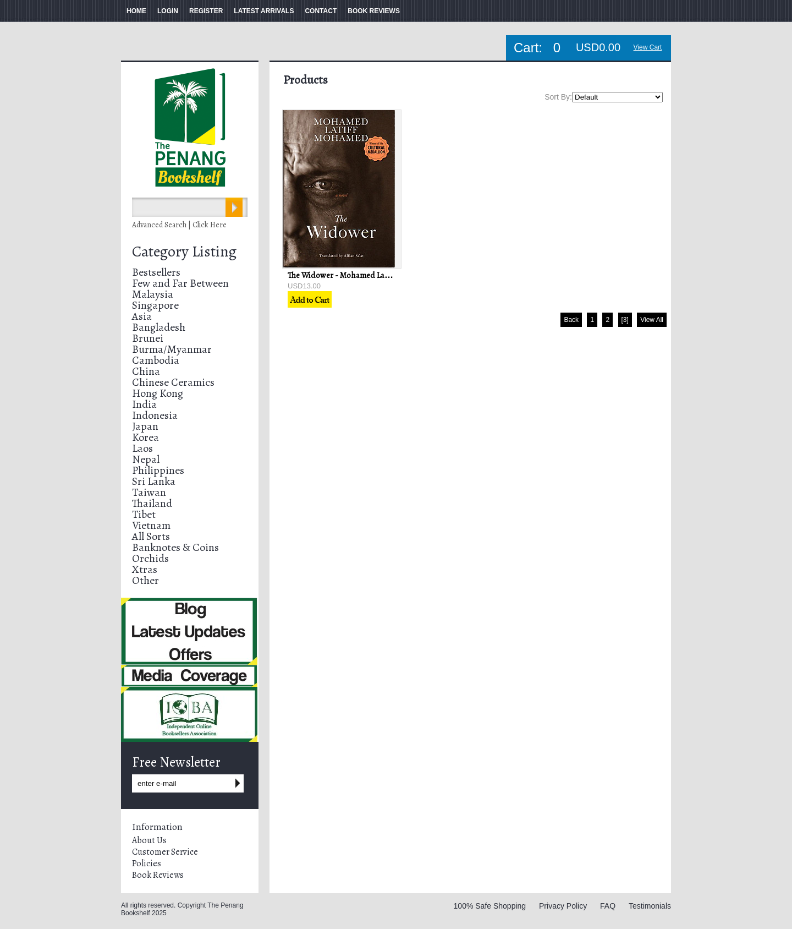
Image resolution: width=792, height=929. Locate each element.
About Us (149, 840)
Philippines (158, 470)
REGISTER (206, 11)
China (146, 371)
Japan (145, 426)
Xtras (144, 569)
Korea (145, 437)
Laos (142, 448)
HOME (136, 11)
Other (145, 580)
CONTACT (321, 11)
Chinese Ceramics (173, 382)
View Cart (648, 47)
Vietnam (151, 525)
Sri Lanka (153, 481)
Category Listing (184, 251)
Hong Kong (157, 393)
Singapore (155, 305)
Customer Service (165, 852)
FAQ (607, 905)
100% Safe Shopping (490, 905)
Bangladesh (158, 327)
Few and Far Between (180, 283)
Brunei (147, 338)
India (144, 404)
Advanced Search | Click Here (179, 225)
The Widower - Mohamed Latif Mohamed (358, 275)
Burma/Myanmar (172, 349)
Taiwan (149, 492)
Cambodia (155, 360)
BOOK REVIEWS (374, 11)
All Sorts (151, 536)
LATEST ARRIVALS (264, 11)
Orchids (150, 558)
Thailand (152, 503)
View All (651, 320)
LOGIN (167, 11)
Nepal (146, 459)
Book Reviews (158, 875)
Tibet (144, 514)
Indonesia (155, 415)
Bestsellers (156, 272)
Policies (146, 863)
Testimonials (650, 905)
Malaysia (152, 294)
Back (571, 320)
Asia (142, 316)
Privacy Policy (563, 905)
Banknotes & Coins (175, 547)
